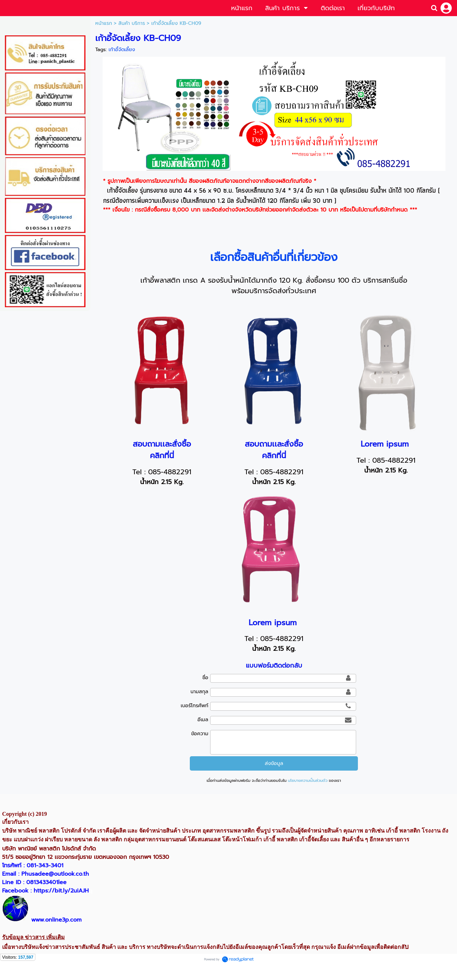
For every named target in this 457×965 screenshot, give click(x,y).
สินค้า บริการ (131, 23)
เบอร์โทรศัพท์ (194, 705)
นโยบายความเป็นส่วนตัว (307, 781)
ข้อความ (199, 733)
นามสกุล (199, 691)
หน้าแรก (103, 23)
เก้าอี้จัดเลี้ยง (122, 49)
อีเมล (203, 719)
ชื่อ (205, 677)
